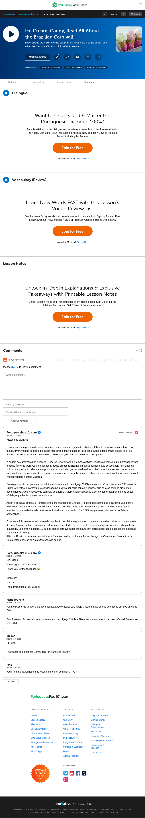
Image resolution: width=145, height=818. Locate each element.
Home (34, 715)
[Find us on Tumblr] (84, 773)
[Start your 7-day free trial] (40, 773)
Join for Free (72, 147)
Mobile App (36, 751)
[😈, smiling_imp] (125, 360)
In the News (69, 738)
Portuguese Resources (42, 742)
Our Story (68, 720)
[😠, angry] (83, 360)
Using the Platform (100, 736)
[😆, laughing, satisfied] (89, 360)
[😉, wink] (99, 360)
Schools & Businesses (74, 747)
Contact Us (96, 752)
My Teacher (36, 747)
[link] (123, 14)
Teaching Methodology (102, 740)
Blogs (66, 751)
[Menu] (5, 5)
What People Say (71, 729)
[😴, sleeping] (115, 360)
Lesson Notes (64, 82)
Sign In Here (83, 158)
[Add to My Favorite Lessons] (67, 57)
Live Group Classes (40, 738)
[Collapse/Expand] (72, 350)
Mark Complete (38, 57)
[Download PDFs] (87, 57)
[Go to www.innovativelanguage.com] (73, 803)
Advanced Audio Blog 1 (96, 67)
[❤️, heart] (131, 360)
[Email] (35, 412)
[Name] (35, 405)
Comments (89, 82)
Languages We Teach (73, 742)
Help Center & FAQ (100, 715)
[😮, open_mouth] (120, 360)
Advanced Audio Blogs (28, 14)
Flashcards (36, 724)
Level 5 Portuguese (73, 67)
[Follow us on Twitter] (65, 773)
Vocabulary (38, 82)
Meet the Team (70, 724)
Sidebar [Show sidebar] (137, 14)
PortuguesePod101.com (91, 809)
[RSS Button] (5, 359)
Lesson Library (9, 14)
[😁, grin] (68, 360)
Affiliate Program (71, 756)
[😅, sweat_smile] (94, 360)
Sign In (14, 367)
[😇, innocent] (110, 360)
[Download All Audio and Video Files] (98, 57)
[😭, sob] (104, 360)
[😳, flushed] (62, 360)
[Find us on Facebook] (78, 773)
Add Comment (19, 421)
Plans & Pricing (70, 733)
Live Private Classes (41, 733)
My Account (96, 731)
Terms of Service (104, 812)
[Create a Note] (77, 57)
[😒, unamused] (73, 360)
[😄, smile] (57, 360)
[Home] (69, 7)
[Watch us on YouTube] (71, 773)
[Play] (6, 180)
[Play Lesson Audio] (11, 34)
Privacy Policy (110, 809)
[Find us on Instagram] (65, 779)
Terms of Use (125, 809)
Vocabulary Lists (39, 729)
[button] (140, 5)
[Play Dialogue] (6, 93)
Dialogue (12, 82)
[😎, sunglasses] (78, 360)
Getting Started (98, 720)
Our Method (69, 715)
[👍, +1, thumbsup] (136, 360)
